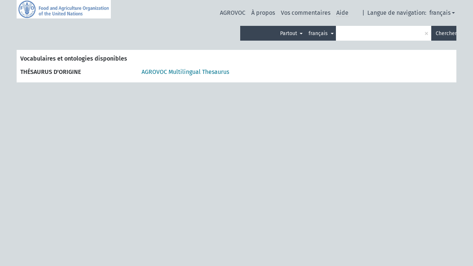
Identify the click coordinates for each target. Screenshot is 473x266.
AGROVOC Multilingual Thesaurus (185, 71)
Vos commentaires (305, 12)
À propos (263, 12)
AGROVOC (232, 12)
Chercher (446, 33)
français (439, 12)
